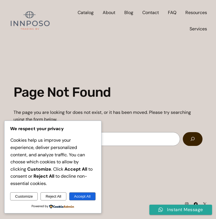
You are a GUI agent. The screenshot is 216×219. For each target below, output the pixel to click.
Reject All (53, 196)
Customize (24, 196)
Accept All (82, 196)
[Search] (192, 139)
